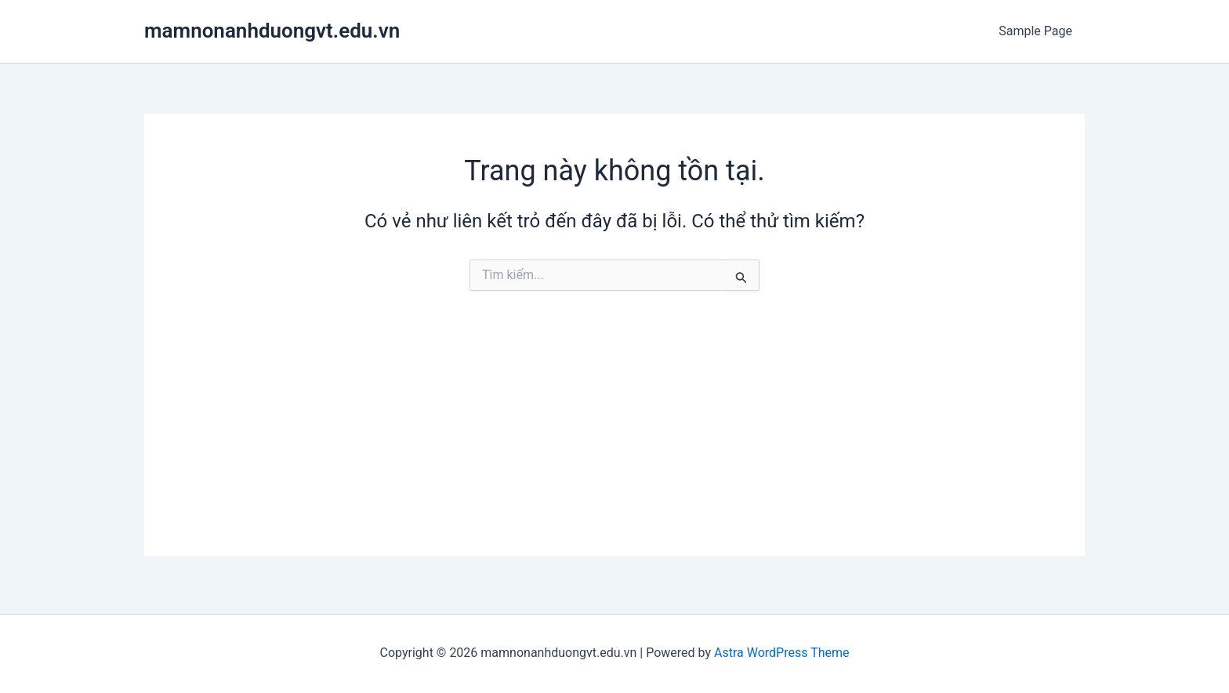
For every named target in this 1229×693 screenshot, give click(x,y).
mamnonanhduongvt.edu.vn (272, 30)
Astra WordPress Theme (781, 652)
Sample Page (1035, 31)
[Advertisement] (614, 446)
